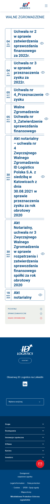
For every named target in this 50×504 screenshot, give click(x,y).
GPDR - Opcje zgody (31, 488)
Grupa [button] (7, 424)
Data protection (33, 483)
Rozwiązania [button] (10, 431)
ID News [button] (8, 444)
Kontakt (25, 360)
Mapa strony (26, 492)
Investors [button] (9, 457)
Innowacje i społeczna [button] (14, 437)
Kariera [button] (8, 451)
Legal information (17, 483)
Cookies (17, 488)
